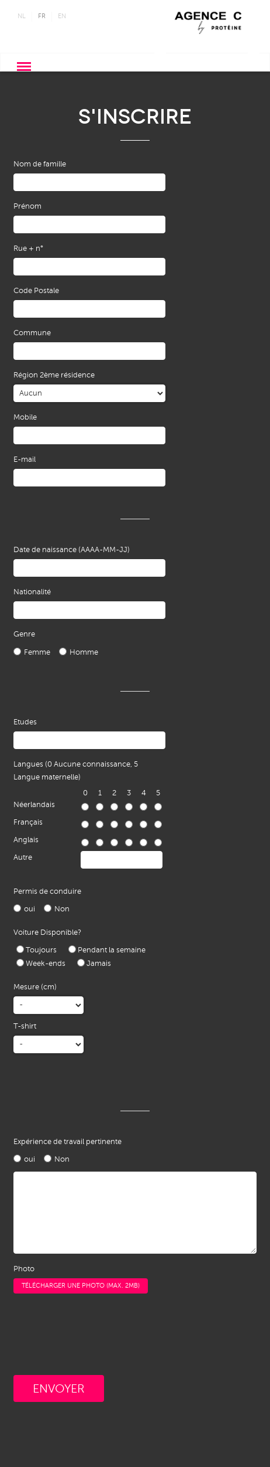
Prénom (27, 206)
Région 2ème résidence (54, 375)
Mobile (25, 417)
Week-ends (40, 963)
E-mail (24, 459)
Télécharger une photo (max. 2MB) (81, 1285)
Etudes (25, 722)
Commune (32, 333)
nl (22, 16)
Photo (23, 1269)
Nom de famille (39, 164)
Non (62, 909)
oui (29, 909)
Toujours (36, 949)
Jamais (94, 963)
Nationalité (32, 592)
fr (42, 16)
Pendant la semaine (107, 949)
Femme (37, 652)
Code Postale (36, 291)
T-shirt (24, 1026)
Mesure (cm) (35, 987)
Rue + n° (28, 248)
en (62, 16)
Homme (84, 652)
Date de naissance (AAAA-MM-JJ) (71, 550)
